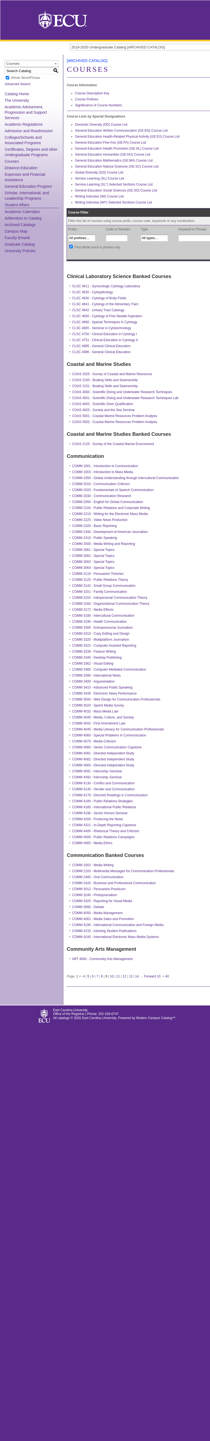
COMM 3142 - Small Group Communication (104, 586)
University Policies (20, 251)
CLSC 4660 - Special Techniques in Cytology (104, 322)
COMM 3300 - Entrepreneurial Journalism (102, 628)
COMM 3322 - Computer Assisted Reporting (104, 645)
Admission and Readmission (29, 131)
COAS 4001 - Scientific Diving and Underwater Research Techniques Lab (125, 398)
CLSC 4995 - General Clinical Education (101, 346)
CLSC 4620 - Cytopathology (92, 292)
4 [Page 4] (84, 976)
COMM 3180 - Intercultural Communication (103, 616)
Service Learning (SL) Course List (99, 178)
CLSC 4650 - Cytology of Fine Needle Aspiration (107, 316)
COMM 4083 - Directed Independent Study (103, 765)
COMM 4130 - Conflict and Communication (103, 783)
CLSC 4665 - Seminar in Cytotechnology (101, 328)
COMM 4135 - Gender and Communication (103, 789)
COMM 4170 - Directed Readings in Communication (110, 795)
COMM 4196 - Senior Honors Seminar (100, 813)
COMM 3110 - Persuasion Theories (98, 574)
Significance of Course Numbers (98, 105)
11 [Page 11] (118, 976)
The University (17, 100)
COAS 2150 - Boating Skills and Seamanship (105, 380)
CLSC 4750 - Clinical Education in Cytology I (104, 334)
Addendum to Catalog (23, 218)
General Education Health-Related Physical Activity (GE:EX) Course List (127, 136)
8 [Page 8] (102, 976)
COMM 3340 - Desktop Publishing (97, 657)
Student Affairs (17, 205)
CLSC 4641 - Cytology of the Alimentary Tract (105, 304)
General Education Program (28, 186)
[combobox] (32, 63)
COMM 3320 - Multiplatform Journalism (100, 639)
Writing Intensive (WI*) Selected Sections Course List (113, 202)
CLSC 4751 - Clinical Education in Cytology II (105, 340)
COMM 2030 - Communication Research (101, 496)
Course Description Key (92, 93)
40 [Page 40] (167, 976)
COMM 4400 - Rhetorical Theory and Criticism (105, 831)
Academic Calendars (22, 211)
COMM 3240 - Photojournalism (94, 895)
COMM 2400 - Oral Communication (98, 877)
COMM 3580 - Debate (88, 907)
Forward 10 (152, 976)
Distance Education (21, 168)
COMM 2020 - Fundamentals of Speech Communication (113, 490)
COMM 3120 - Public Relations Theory (100, 580)
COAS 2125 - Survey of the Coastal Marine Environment (113, 444)
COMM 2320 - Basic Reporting (94, 526)
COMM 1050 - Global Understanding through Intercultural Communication (125, 478)
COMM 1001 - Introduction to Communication (105, 466)
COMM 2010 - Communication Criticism (101, 484)
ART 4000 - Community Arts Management (102, 959)
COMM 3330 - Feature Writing (94, 651)
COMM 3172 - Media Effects (92, 610)
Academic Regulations (24, 124)
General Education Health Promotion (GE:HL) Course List (117, 148)
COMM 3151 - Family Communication (99, 592)
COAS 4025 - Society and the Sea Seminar (103, 410)
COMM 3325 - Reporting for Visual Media (102, 901)
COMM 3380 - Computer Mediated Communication (109, 669)
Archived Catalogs (20, 225)
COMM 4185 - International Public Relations (104, 807)
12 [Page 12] (124, 976)
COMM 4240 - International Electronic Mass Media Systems (115, 937)
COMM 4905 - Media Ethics (92, 843)
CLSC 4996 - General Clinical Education (101, 352)
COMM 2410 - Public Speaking (94, 538)
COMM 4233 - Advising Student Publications (104, 931)
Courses (12, 161)
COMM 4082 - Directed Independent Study (103, 759)
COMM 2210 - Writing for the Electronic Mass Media (110, 514)
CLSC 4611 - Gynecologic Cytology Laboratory (106, 286)
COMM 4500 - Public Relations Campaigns (103, 837)
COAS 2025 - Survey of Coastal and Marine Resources (112, 374)
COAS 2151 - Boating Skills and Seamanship (105, 386)
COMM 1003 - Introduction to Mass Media (102, 472)
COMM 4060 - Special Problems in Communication (109, 735)
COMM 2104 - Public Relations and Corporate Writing (111, 508)
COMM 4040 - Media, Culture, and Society (103, 717)
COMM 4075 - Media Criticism (94, 741)
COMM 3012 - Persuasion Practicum (98, 889)
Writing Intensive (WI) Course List (99, 196)
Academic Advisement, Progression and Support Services (26, 112)
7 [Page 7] (97, 976)
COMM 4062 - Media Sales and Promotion (103, 919)
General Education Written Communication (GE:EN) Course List (121, 130)
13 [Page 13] (130, 976)
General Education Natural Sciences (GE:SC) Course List (116, 166)
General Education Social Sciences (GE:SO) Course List (116, 190)
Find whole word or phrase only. (97, 247)
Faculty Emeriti (17, 238)
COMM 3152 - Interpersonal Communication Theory (110, 598)
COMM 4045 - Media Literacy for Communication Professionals (118, 729)
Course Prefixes (86, 99)
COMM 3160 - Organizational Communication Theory (110, 604)
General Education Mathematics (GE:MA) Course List (114, 160)
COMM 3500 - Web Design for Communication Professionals (116, 699)
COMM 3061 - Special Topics (93, 550)
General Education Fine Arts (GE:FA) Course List (110, 142)
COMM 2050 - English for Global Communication (107, 502)
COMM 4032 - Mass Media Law (95, 711)
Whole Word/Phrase (25, 78)
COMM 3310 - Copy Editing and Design (101, 633)
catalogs (64, 1018)
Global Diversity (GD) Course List (99, 172)
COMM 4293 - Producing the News (97, 819)
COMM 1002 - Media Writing (93, 865)
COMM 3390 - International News (96, 675)
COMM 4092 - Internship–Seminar (97, 777)
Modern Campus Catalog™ (155, 1018)
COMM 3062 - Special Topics (93, 556)
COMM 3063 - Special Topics (93, 562)
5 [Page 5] (88, 976)
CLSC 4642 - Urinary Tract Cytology (98, 310)
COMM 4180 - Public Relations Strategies (102, 801)
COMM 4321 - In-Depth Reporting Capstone (104, 825)
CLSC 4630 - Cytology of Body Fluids (99, 298)
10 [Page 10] (111, 976)
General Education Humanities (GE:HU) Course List (112, 154)
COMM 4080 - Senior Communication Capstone (107, 747)
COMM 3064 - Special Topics (93, 568)
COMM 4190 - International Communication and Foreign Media (118, 925)
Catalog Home (17, 94)
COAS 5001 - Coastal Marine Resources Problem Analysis (114, 416)
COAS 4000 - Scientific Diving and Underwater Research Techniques (122, 392)
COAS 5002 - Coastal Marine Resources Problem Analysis (114, 422)
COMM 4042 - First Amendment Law (98, 723)
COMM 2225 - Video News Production (100, 520)
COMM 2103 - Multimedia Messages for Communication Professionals (123, 871)
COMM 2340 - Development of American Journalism (110, 532)
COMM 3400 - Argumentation (93, 681)
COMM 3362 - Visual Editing (92, 663)
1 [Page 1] (77, 976)
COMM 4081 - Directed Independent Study (103, 753)
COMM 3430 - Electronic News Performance (104, 693)
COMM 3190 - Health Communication (99, 622)
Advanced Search (18, 84)
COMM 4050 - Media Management (97, 913)
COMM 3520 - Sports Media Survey (98, 705)
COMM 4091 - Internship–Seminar (97, 771)
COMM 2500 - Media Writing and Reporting (103, 544)
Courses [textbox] (12, 63)
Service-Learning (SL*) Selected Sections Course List (114, 184)
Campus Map (16, 231)
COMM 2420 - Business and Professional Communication (114, 883)
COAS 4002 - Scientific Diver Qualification (102, 404)
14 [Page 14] (137, 976)
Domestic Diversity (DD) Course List (101, 124)
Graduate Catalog (20, 244)
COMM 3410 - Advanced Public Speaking (102, 687)
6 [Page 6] (93, 976)
